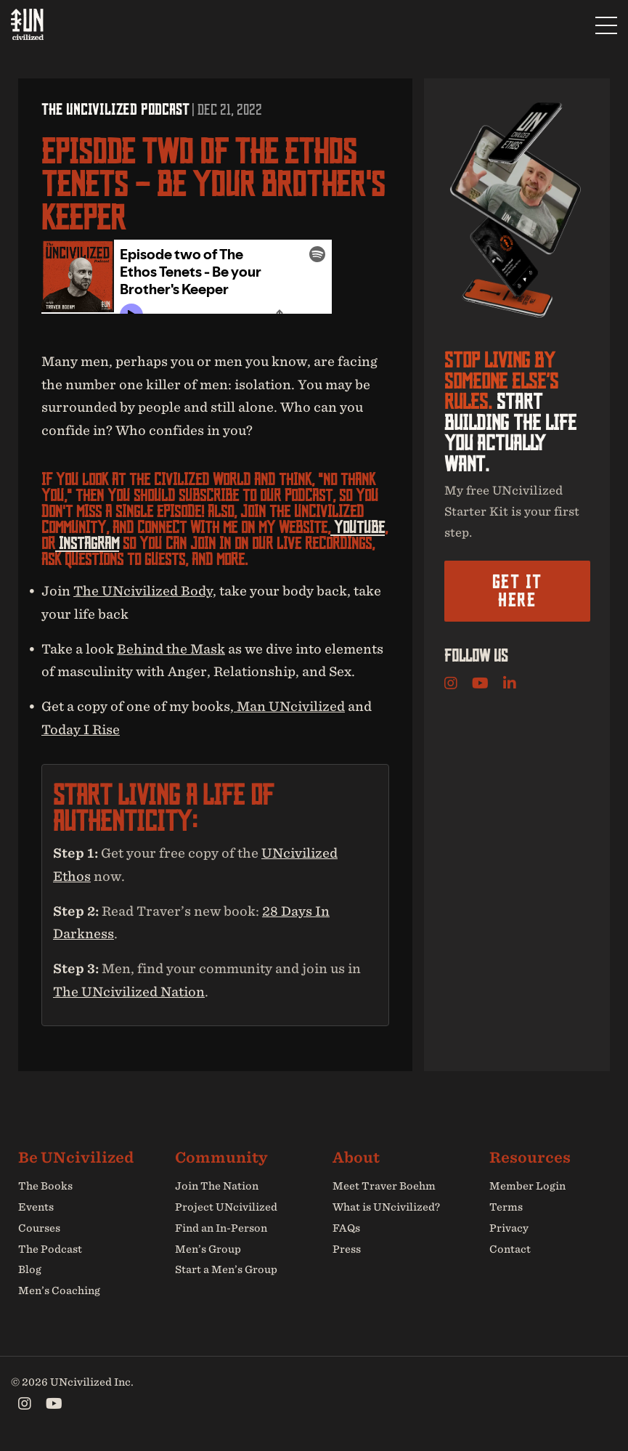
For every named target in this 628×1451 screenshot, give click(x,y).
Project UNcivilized (226, 1207)
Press (347, 1249)
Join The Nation (216, 1186)
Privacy (509, 1228)
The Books (45, 1186)
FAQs (346, 1228)
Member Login (527, 1186)
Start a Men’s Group (226, 1269)
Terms (506, 1207)
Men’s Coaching (59, 1290)
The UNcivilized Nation (129, 991)
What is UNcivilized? (386, 1207)
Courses (39, 1228)
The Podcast (50, 1249)
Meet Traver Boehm (384, 1186)
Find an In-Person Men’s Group (221, 1238)
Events (36, 1207)
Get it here (517, 591)
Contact (510, 1249)
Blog (29, 1269)
